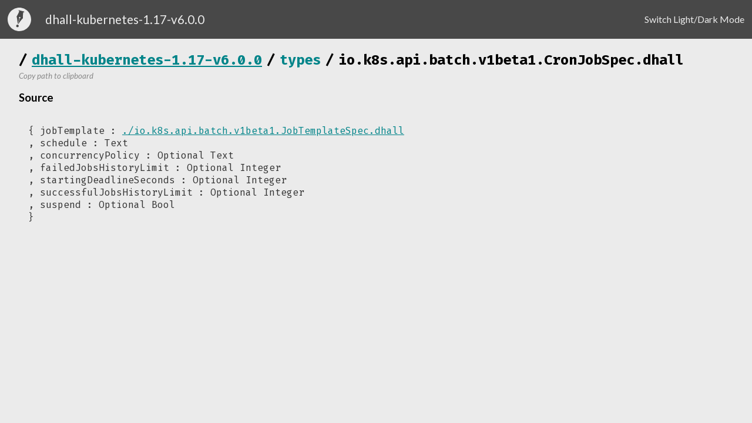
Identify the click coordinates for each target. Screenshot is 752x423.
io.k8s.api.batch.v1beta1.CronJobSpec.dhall (511, 60)
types (300, 60)
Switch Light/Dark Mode (694, 19)
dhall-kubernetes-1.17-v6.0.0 (147, 60)
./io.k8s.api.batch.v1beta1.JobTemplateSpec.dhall (263, 131)
